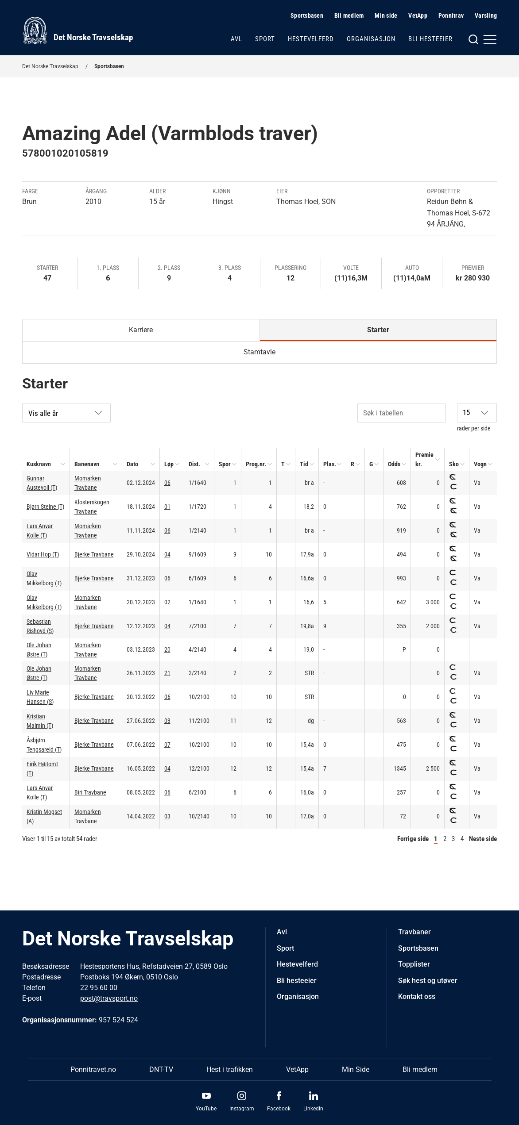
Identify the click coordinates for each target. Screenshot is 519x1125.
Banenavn (86, 464)
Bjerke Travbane (94, 554)
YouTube (206, 1109)
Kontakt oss (416, 996)
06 (167, 482)
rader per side (477, 417)
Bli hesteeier (430, 39)
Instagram (241, 1109)
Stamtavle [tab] (259, 352)
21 (167, 672)
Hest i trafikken (229, 1069)
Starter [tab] (378, 330)
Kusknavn (39, 464)
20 (167, 649)
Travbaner (414, 932)
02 (167, 602)
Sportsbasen (306, 15)
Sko (454, 464)
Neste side (483, 839)
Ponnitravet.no (93, 1069)
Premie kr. (424, 459)
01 (167, 506)
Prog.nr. (256, 464)
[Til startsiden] (77, 30)
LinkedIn (313, 1109)
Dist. (194, 464)
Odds (394, 464)
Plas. (329, 464)
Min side (386, 15)
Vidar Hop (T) (43, 554)
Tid (304, 464)
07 (167, 744)
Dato (132, 464)
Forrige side (413, 839)
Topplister (414, 964)
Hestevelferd (311, 39)
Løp (169, 464)
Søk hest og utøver (427, 980)
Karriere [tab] (141, 330)
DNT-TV (161, 1069)
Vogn (480, 464)
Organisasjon (371, 39)
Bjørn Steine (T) (45, 506)
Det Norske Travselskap (50, 66)
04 (167, 554)
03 (167, 720)
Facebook (278, 1109)
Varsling (486, 15)
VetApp (417, 15)
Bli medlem (349, 15)
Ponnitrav (451, 15)
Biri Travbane (90, 792)
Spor (225, 464)
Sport (265, 39)
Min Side (355, 1069)
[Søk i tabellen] (401, 412)
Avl (236, 39)
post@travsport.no (109, 998)
